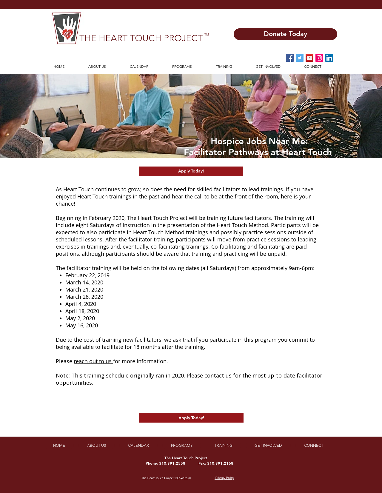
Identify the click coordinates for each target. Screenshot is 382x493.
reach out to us (93, 361)
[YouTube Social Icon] (309, 58)
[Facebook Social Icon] (290, 58)
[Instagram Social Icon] (319, 58)
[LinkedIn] (329, 58)
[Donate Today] (285, 34)
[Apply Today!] (191, 171)
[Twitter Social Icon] (300, 58)
